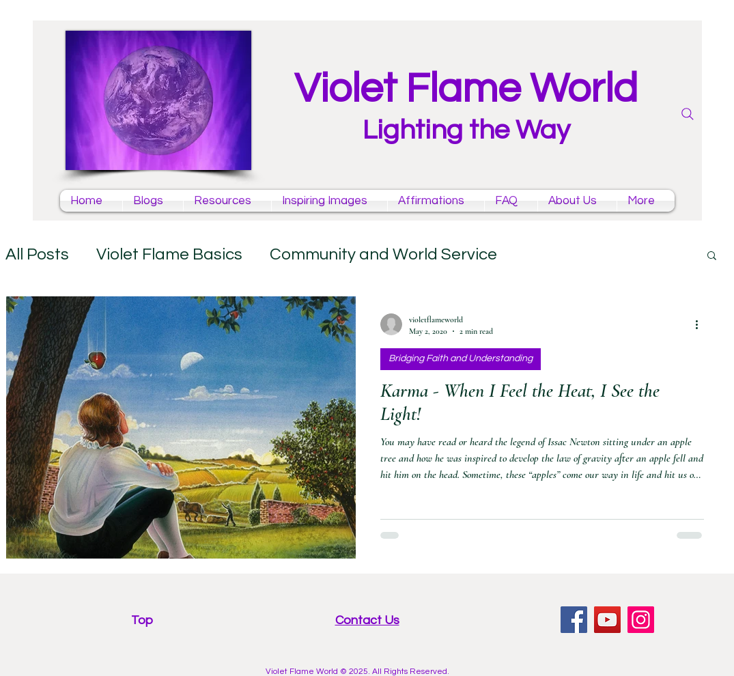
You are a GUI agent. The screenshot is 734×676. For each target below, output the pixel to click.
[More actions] (702, 324)
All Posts (37, 254)
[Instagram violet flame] (640, 619)
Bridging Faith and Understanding (461, 358)
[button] (711, 256)
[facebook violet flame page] (574, 619)
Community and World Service (383, 254)
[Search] (687, 114)
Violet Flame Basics (169, 254)
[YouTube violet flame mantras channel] (607, 619)
